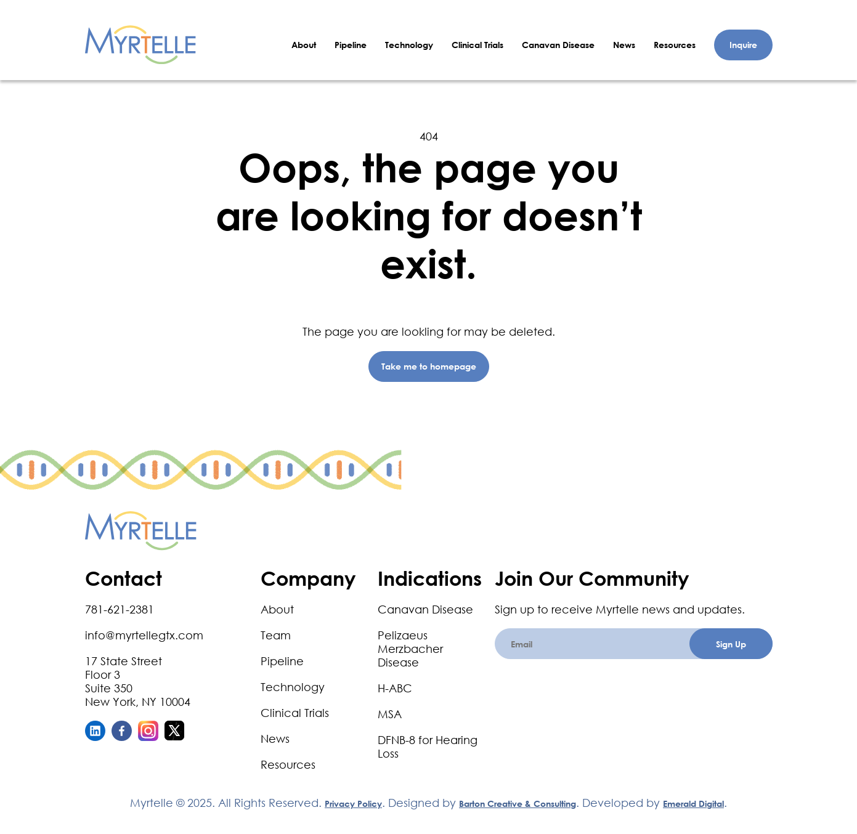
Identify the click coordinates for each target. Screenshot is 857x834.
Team (276, 635)
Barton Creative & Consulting (517, 803)
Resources (675, 44)
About (303, 44)
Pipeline (351, 44)
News (624, 44)
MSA (390, 714)
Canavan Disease (558, 44)
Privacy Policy (353, 803)
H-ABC (395, 688)
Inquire (743, 44)
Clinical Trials (477, 44)
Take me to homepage (428, 366)
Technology (409, 44)
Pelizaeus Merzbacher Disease (410, 648)
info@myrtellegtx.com (144, 635)
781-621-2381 (119, 609)
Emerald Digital (693, 803)
